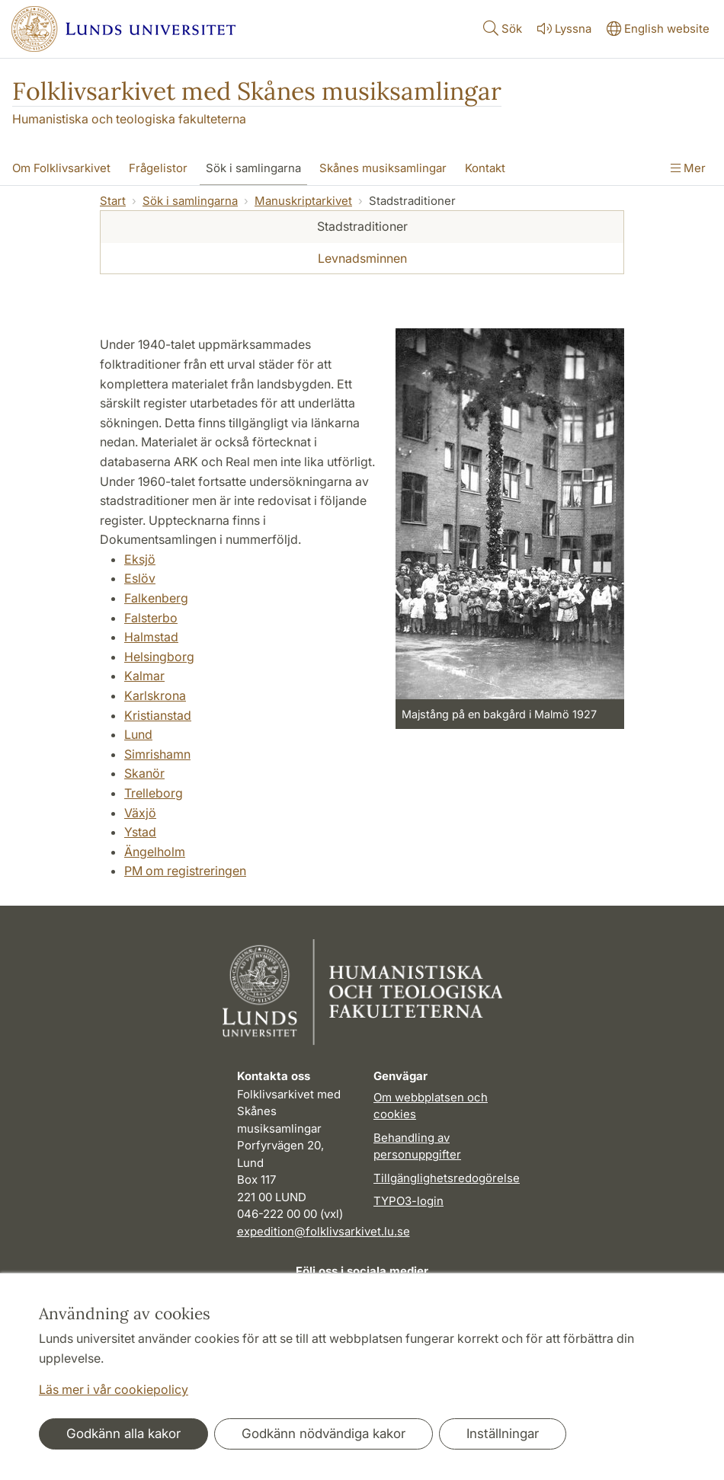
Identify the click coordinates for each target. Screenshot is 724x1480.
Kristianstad (157, 715)
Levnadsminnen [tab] (362, 258)
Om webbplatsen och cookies (430, 1106)
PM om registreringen (185, 870)
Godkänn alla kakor (123, 1433)
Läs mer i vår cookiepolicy (113, 1389)
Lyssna (562, 28)
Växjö (140, 812)
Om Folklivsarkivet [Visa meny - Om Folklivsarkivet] (61, 168)
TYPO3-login (408, 1201)
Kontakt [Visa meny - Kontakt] (485, 168)
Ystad (140, 831)
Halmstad (151, 636)
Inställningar (502, 1433)
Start (113, 200)
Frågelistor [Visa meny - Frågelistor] (158, 168)
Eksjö (139, 559)
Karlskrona (155, 695)
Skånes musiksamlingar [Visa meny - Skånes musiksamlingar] (383, 168)
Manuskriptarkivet (303, 200)
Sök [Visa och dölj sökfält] (501, 28)
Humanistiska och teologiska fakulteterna (129, 118)
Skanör (144, 773)
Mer (688, 168)
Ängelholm (154, 851)
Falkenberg (156, 598)
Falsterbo (151, 617)
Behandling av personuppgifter (417, 1146)
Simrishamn (157, 754)
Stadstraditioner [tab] (362, 226)
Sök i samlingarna (190, 200)
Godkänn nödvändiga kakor (323, 1433)
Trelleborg (153, 793)
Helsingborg (159, 656)
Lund (138, 734)
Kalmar (144, 675)
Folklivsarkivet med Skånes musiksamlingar (256, 91)
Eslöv (139, 578)
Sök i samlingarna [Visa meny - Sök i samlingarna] (253, 168)
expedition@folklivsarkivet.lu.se (323, 1231)
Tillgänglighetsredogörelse (446, 1178)
